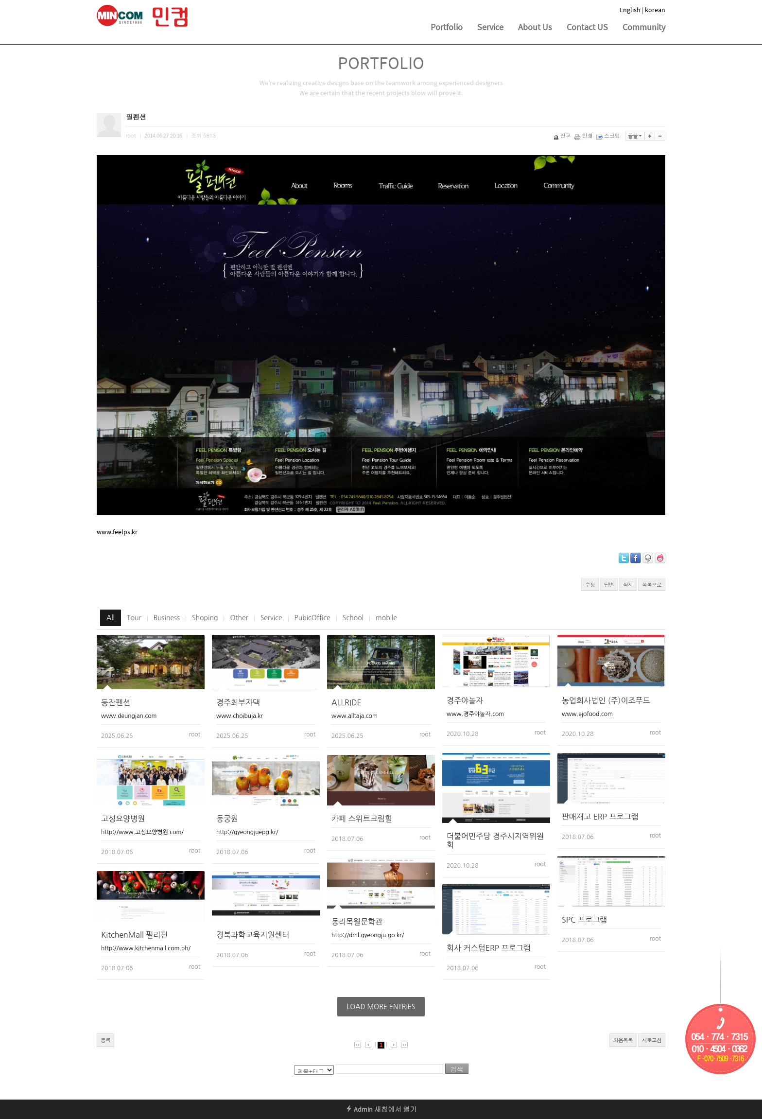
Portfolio (447, 27)
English (630, 9)
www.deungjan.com (128, 716)
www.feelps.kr (117, 531)
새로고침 (651, 1040)
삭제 (628, 584)
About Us (535, 27)
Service (490, 27)
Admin (359, 1109)
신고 (563, 135)
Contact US (587, 27)
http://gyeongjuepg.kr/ (247, 832)
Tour (134, 617)
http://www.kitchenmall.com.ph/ (145, 948)
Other (239, 617)
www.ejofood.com (587, 714)
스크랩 (609, 135)
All (110, 617)
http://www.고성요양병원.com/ (142, 832)
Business (167, 617)
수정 (590, 584)
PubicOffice (312, 617)
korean (655, 9)
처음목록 (623, 1040)
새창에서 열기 (395, 1109)
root (194, 734)
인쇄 (584, 135)
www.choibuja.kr (239, 716)
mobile (386, 617)
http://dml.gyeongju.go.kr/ (367, 935)
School (353, 617)
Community (644, 27)
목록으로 (651, 584)
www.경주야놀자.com (475, 714)
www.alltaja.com (354, 716)
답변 (609, 584)
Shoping (205, 617)
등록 (105, 1040)
